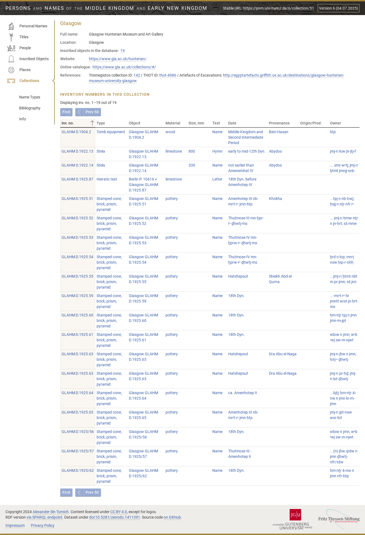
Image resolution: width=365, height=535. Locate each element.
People (19, 48)
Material (173, 123)
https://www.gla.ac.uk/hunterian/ (118, 59)
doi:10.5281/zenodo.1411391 (114, 517)
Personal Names (27, 26)
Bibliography (29, 108)
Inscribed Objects (28, 59)
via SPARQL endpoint (44, 517)
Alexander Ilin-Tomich (51, 512)
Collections (23, 81)
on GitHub (172, 517)
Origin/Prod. (311, 123)
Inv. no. (78, 123)
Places (19, 70)
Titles (17, 37)
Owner (335, 123)
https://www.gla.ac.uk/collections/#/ (124, 67)
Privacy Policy (42, 525)
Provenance (279, 123)
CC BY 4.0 (118, 512)
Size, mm (196, 123)
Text (216, 123)
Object (134, 123)
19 (122, 50)
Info (22, 119)
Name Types (29, 97)
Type (101, 123)
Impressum (15, 525)
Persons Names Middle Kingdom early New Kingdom (106, 8)
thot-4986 (167, 75)
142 (137, 75)
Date (232, 123)
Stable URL (268, 8)
